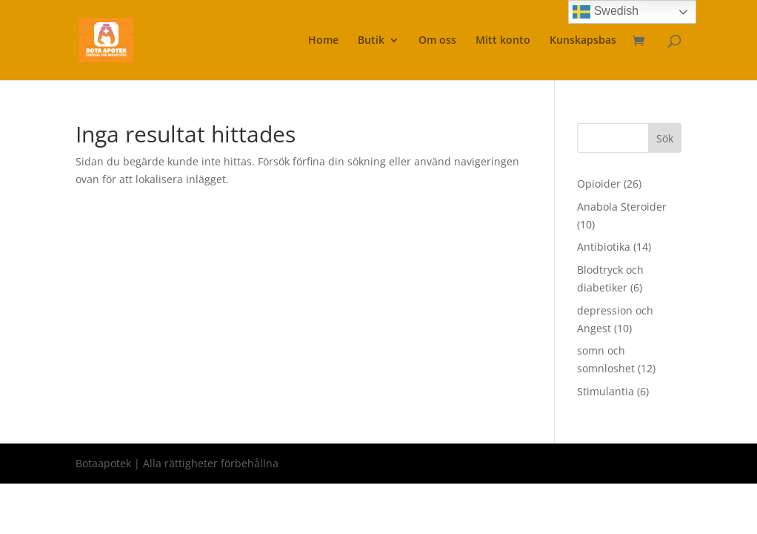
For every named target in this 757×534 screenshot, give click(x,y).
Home (323, 41)
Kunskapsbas (583, 41)
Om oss (437, 41)
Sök (664, 138)
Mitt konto (503, 41)
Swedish (605, 12)
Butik (371, 41)
